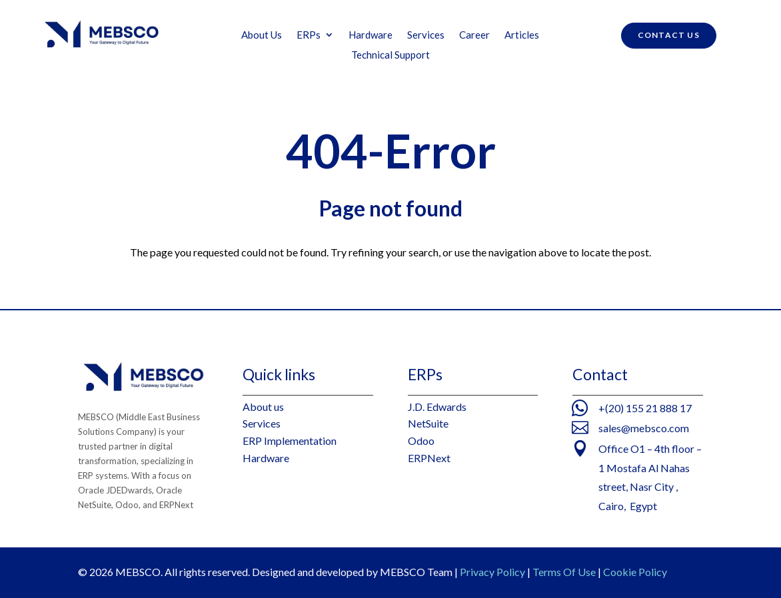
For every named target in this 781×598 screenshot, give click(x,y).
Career (474, 35)
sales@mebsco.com (643, 428)
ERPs (309, 35)
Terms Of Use (564, 571)
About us (263, 406)
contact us (669, 35)
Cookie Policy (635, 571)
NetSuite (428, 423)
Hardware (370, 35)
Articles (521, 35)
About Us (261, 35)
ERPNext (429, 457)
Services (425, 35)
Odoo (421, 440)
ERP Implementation (290, 440)
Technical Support (390, 55)
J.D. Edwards (437, 406)
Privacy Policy (492, 571)
